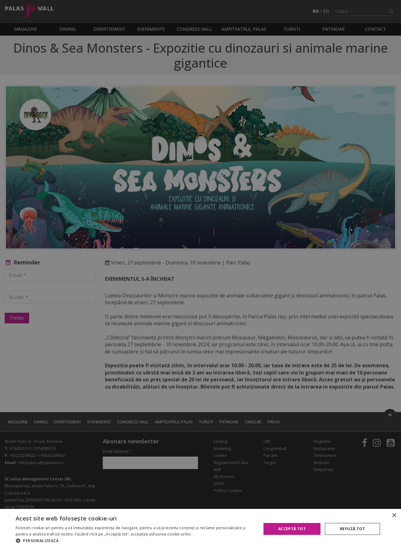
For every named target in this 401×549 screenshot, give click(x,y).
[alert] (200, 274)
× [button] (394, 515)
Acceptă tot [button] (292, 528)
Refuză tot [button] (352, 528)
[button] (135, 540)
